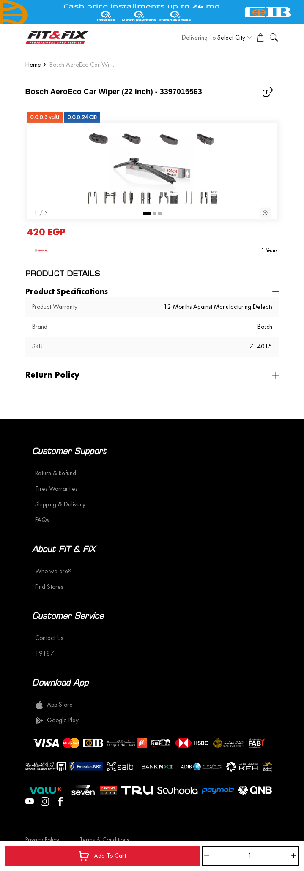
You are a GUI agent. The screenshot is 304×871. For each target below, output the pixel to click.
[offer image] (152, 12)
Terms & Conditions (104, 840)
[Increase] (294, 856)
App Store (54, 705)
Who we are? (53, 571)
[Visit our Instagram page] (45, 800)
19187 (44, 653)
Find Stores (49, 587)
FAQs (42, 520)
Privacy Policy (42, 840)
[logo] (57, 37)
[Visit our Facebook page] (60, 800)
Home (33, 65)
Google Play (57, 720)
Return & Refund (55, 473)
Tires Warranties (56, 489)
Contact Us (49, 638)
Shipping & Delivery (60, 504)
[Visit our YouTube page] (29, 800)
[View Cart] (260, 38)
